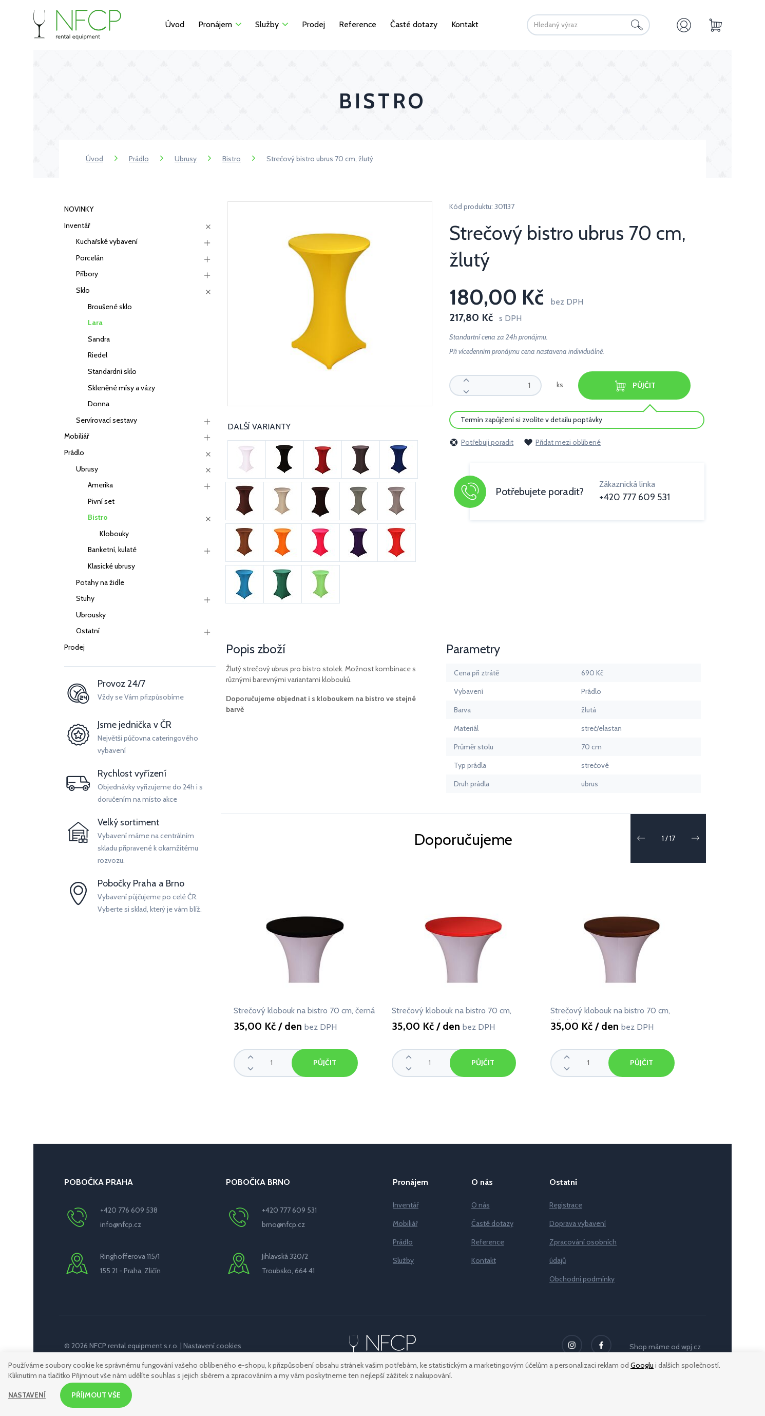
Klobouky (114, 533)
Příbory (87, 273)
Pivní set (101, 501)
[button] (641, 838)
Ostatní (88, 630)
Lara (95, 322)
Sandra (99, 339)
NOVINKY (78, 209)
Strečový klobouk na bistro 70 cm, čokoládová (610, 1013)
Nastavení (27, 1395)
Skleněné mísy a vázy (121, 387)
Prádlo (139, 158)
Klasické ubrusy (111, 566)
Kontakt (483, 1260)
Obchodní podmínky (582, 1278)
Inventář (77, 225)
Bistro (231, 158)
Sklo (83, 290)
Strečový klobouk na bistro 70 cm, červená (451, 1013)
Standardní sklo (112, 371)
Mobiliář (76, 436)
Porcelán (90, 257)
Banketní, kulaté (112, 549)
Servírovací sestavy (106, 420)
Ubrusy (186, 158)
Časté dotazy (492, 1223)
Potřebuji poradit (481, 442)
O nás (480, 1205)
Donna (98, 403)
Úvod (94, 158)
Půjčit (635, 386)
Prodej (74, 647)
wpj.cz (691, 1346)
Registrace (565, 1205)
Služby (403, 1260)
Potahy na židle (100, 582)
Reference (487, 1242)
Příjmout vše (96, 1395)
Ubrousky (91, 614)
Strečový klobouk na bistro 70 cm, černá (304, 1010)
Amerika (100, 484)
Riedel (97, 355)
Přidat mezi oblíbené (562, 442)
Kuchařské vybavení (107, 241)
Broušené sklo (110, 306)
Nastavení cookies (212, 1345)
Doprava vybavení (577, 1223)
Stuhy (85, 598)
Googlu (642, 1365)
